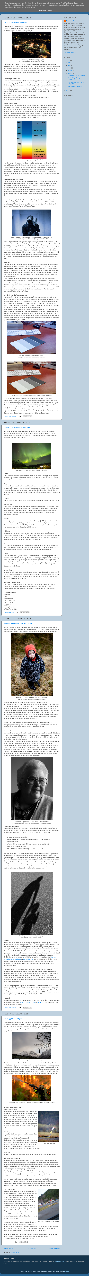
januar (70, 73)
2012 (68, 60)
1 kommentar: (9, 1242)
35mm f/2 (23, 1002)
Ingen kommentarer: (11, 416)
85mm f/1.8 (40, 1002)
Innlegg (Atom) (15, 1252)
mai (69, 62)
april (69, 65)
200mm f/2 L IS (28, 959)
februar (70, 70)
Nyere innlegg (9, 1248)
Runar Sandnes (71, 21)
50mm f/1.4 (31, 1002)
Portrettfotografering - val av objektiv (18, 623)
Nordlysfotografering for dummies (17, 427)
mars (69, 68)
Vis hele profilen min (70, 52)
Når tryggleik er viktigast (13, 1019)
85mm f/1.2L (17, 959)
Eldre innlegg (54, 1248)
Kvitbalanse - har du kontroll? (15, 23)
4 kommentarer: (10, 612)
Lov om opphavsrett (59, 1261)
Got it (50, 10)
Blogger (66, 1271)
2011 (68, 90)
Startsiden (32, 1248)
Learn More (41, 10)
